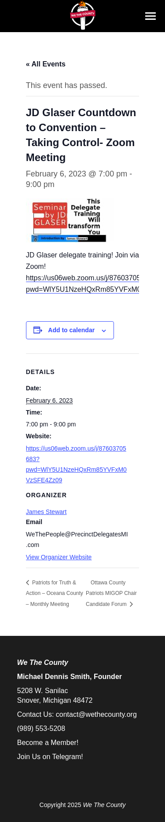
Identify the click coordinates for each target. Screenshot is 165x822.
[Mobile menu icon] (150, 16)
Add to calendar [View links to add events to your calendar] (71, 330)
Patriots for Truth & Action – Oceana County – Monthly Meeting (54, 594)
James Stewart (46, 511)
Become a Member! (48, 742)
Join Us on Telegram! (50, 756)
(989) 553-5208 (41, 728)
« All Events (46, 64)
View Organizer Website (59, 557)
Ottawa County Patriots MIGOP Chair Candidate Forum (111, 594)
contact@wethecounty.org (96, 714)
